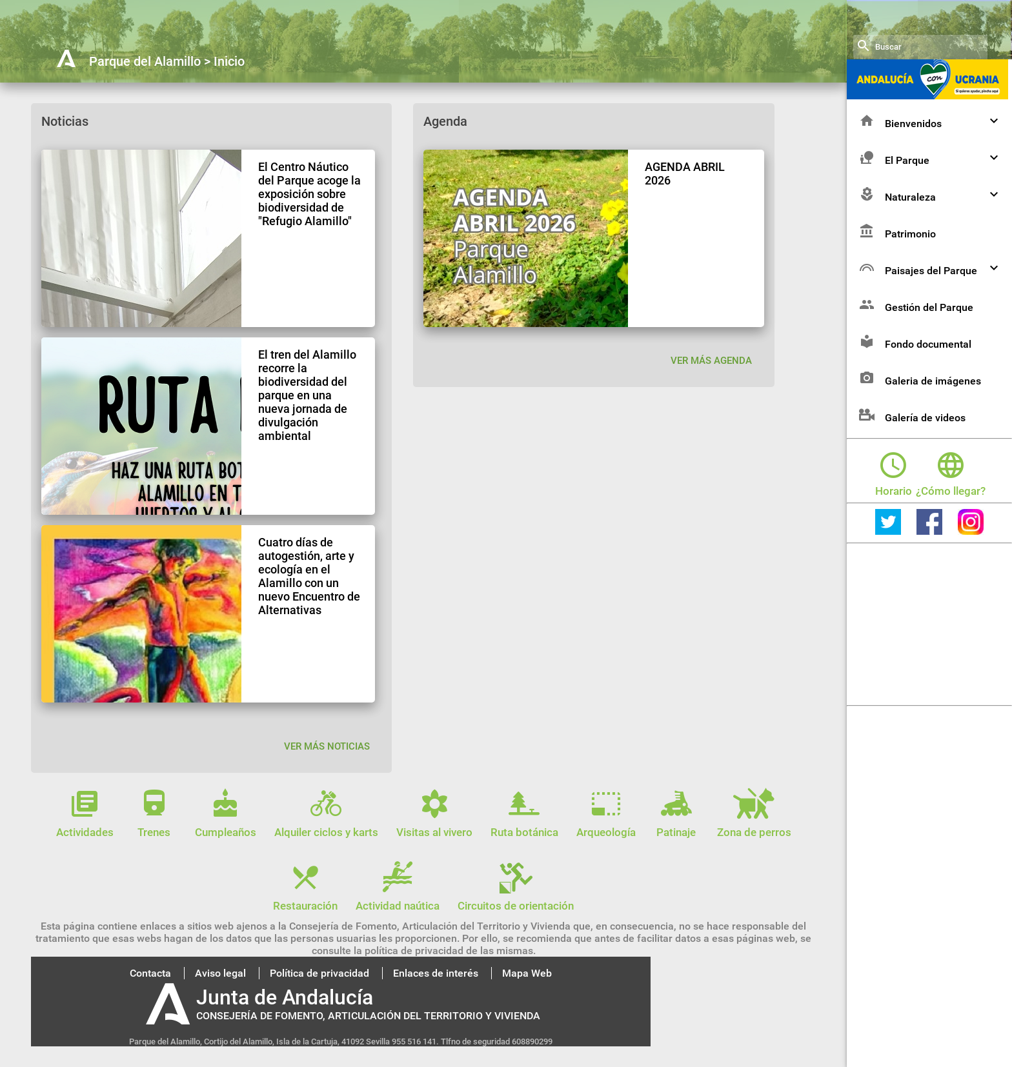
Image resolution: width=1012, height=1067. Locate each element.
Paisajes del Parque (930, 290)
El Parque (930, 180)
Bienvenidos (930, 143)
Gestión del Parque (914, 327)
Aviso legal (220, 973)
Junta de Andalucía (284, 997)
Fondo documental (913, 364)
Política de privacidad (319, 973)
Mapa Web (527, 973)
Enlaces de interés (435, 973)
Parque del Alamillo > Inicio (167, 61)
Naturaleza (930, 217)
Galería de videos (911, 437)
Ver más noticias (327, 746)
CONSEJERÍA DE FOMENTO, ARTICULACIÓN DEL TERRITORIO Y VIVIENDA (368, 1016)
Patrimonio (896, 253)
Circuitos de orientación (516, 899)
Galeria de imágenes (918, 401)
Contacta (150, 973)
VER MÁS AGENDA (711, 360)
